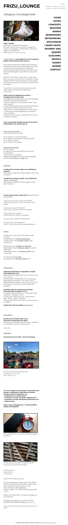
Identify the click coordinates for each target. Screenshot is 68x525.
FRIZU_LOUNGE (22, 6)
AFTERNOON (26, 246)
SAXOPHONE (32, 279)
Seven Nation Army (10, 375)
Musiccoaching (8, 472)
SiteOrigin (42, 522)
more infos (7, 328)
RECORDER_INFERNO (13, 463)
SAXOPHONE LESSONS (11, 147)
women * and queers (10, 180)
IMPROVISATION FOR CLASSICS (14, 200)
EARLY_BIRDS (17, 235)
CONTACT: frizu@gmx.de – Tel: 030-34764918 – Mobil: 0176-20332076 (55, 7)
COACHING (55, 55)
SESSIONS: (7, 166)
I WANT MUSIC (8, 59)
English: (63, 4)
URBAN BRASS (8, 213)
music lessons (10, 79)
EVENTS (21, 479)
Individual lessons (9, 470)
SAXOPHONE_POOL (10, 208)
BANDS (57, 31)
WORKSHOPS (53, 35)
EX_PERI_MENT (9, 219)
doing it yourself (20, 52)
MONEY (56, 62)
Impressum (49, 522)
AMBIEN (18, 246)
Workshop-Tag (28, 305)
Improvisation (8, 474)
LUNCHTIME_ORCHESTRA (24, 434)
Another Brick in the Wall (11, 373)
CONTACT (32, 502)
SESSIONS (55, 28)
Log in (54, 522)
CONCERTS (7, 333)
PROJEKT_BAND (9, 222)
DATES (57, 21)
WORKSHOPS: (8, 268)
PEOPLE (56, 59)
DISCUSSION (54, 42)
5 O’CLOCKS (18, 257)
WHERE (6, 491)
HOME (57, 17)
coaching (21, 79)
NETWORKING (53, 38)
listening (10, 52)
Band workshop (30, 282)
